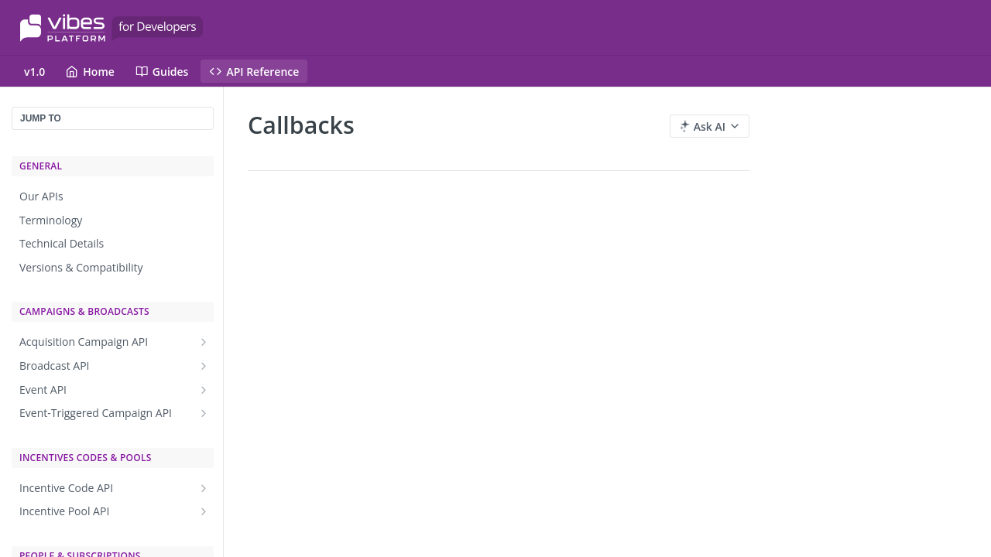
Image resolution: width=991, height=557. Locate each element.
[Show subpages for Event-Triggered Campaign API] (203, 413)
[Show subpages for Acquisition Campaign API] (203, 342)
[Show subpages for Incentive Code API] (203, 488)
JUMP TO (40, 118)
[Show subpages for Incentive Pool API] (203, 511)
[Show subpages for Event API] (203, 390)
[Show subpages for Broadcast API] (203, 366)
